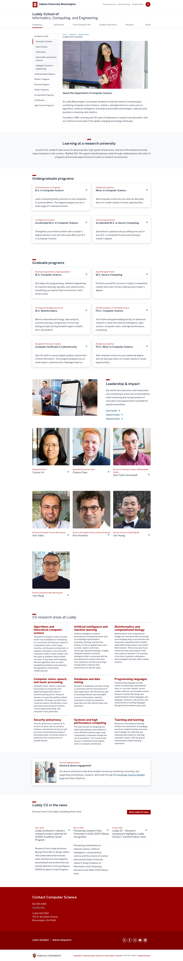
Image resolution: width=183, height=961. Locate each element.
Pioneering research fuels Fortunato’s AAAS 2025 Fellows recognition (91, 834)
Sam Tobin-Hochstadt (125, 475)
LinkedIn (145, 941)
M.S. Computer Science (48, 275)
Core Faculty (111, 411)
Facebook (129, 941)
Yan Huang (119, 535)
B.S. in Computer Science (49, 190)
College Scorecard (89, 956)
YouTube (140, 941)
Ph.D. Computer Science (109, 311)
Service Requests (61, 940)
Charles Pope (80, 472)
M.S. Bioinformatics (46, 311)
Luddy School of (65, 17)
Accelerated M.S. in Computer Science (56, 223)
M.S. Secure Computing (109, 275)
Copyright (118, 956)
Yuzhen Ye (38, 472)
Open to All (99, 956)
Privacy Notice (109, 956)
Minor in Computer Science (111, 190)
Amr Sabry (38, 535)
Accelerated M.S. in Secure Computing (117, 223)
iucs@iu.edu (38, 908)
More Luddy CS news (139, 812)
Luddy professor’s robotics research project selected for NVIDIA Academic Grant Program (51, 836)
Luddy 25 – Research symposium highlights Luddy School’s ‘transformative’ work (129, 834)
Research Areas (113, 419)
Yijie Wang (38, 596)
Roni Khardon (80, 535)
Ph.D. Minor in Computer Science (114, 347)
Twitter (124, 941)
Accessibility (77, 956)
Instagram (135, 941)
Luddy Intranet (40, 940)
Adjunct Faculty (113, 415)
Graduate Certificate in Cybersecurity (56, 347)
